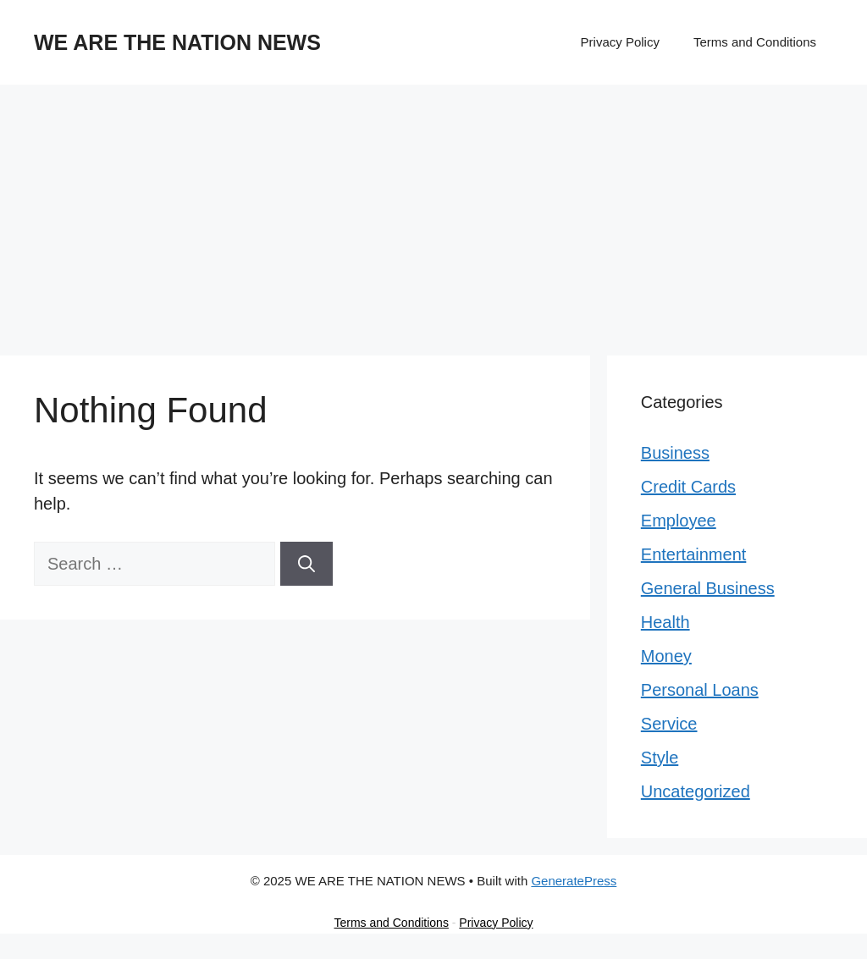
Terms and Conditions (754, 42)
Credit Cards (688, 486)
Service (669, 723)
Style (659, 757)
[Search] (306, 564)
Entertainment (694, 554)
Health (665, 622)
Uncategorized (695, 791)
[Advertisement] (433, 211)
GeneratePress (573, 881)
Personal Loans (700, 690)
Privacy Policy (620, 42)
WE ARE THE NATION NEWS (177, 42)
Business (675, 453)
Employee (678, 520)
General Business (708, 588)
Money (666, 656)
